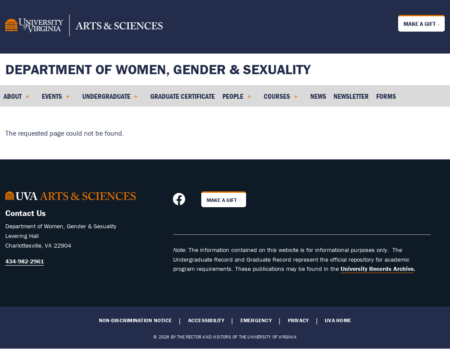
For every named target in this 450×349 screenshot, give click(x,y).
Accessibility (206, 320)
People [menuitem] (236, 99)
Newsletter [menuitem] (351, 96)
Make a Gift (419, 24)
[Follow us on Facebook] (180, 201)
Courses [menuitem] (280, 99)
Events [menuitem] (55, 99)
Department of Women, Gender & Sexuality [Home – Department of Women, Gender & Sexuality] (158, 69)
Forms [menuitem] (386, 96)
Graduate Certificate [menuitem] (182, 96)
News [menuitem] (318, 96)
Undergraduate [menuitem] (110, 99)
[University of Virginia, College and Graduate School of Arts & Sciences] (84, 26)
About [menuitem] (16, 99)
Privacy (298, 320)
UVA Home (338, 320)
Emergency (256, 320)
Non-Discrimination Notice (135, 320)
